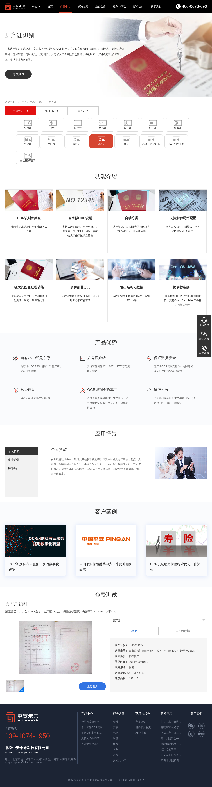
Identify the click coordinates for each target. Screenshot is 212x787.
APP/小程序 (142, 732)
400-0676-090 (194, 6)
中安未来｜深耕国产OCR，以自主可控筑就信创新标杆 (172, 721)
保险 (115, 743)
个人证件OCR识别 (32, 101)
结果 (134, 631)
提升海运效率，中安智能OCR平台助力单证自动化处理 (172, 749)
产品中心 (65, 6)
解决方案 (83, 6)
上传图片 (92, 686)
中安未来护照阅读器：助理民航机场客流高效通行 (172, 754)
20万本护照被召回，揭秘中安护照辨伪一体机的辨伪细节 (172, 760)
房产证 (53, 101)
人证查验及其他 (90, 743)
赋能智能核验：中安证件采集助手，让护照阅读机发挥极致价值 (172, 743)
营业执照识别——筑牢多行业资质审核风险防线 (172, 738)
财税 (115, 738)
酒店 (115, 727)
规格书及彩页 (143, 727)
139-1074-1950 (27, 736)
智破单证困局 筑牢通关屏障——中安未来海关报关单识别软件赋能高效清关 (172, 727)
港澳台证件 (51, 110)
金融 (115, 721)
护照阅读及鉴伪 (90, 721)
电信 (115, 732)
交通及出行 (119, 760)
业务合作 (100, 6)
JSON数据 (183, 631)
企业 (115, 749)
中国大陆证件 (20, 110)
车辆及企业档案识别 (92, 732)
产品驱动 (140, 721)
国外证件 (83, 110)
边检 (115, 754)
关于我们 (156, 6)
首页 (50, 6)
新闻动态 (138, 6)
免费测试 (18, 74)
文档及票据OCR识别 (92, 738)
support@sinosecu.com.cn (28, 762)
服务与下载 (119, 6)
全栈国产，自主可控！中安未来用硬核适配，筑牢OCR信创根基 (172, 732)
